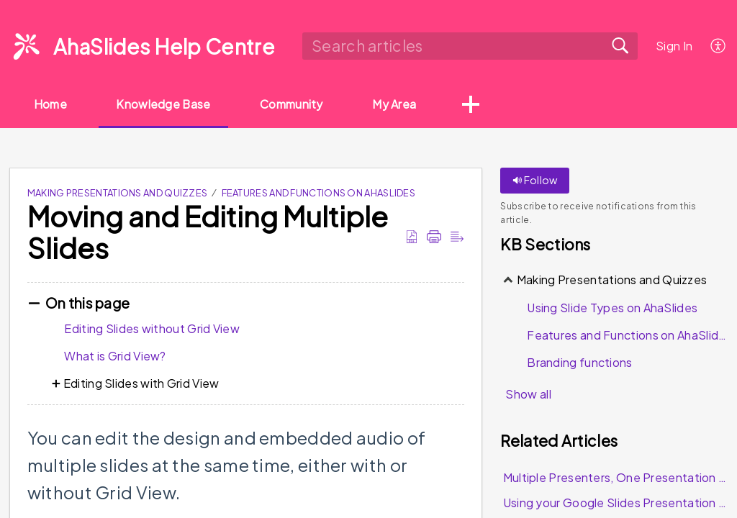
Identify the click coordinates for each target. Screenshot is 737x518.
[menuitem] (719, 45)
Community (295, 104)
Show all (528, 394)
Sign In (674, 45)
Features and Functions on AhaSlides (319, 193)
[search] (469, 46)
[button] (475, 106)
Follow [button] (534, 180)
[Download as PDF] (411, 236)
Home (51, 104)
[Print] (434, 236)
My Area (399, 104)
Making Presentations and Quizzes (117, 193)
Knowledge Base (165, 104)
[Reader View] (457, 236)
